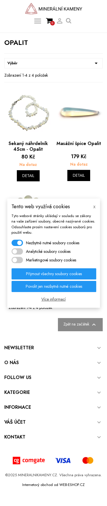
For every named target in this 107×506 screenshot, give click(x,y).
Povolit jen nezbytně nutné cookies (54, 286)
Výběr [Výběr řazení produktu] (53, 63)
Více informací (53, 299)
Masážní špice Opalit (78, 143)
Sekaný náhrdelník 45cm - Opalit (28, 146)
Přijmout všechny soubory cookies (54, 274)
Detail (28, 175)
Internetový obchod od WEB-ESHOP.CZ (53, 484)
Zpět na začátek (80, 324)
